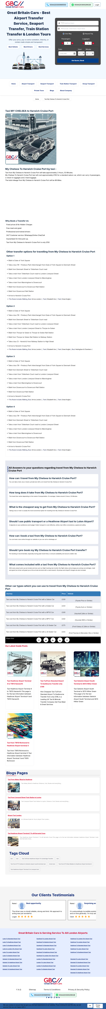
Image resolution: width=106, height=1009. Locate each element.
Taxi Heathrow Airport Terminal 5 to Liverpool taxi (25, 869)
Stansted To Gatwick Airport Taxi (79, 969)
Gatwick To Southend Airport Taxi (12, 969)
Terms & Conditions (52, 990)
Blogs (52, 90)
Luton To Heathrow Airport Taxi (12, 942)
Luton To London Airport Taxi (11, 952)
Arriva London (36, 299)
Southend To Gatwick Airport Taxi (46, 942)
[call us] (56, 5)
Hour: (81, 52)
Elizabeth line (51, 299)
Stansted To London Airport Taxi (79, 966)
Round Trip (89, 34)
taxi (12, 858)
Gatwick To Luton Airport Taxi (11, 966)
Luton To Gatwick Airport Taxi (11, 955)
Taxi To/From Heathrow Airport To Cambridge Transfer (37, 858)
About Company (66, 90)
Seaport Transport (47, 84)
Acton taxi (52, 864)
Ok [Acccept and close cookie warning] (90, 1005)
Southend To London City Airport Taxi (47, 955)
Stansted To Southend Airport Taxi (80, 962)
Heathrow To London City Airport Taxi (81, 938)
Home (13, 84)
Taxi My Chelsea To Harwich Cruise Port (56, 99)
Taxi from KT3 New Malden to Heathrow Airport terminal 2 (75, 864)
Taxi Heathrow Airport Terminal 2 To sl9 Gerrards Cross (26, 833)
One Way (68, 34)
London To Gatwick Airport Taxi (46, 969)
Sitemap (32, 990)
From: (62, 23)
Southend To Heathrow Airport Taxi (47, 952)
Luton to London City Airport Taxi (12, 949)
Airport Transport (28, 84)
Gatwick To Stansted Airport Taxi (12, 959)
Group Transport (89, 84)
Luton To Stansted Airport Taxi (11, 938)
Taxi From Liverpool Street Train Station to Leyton (24, 797)
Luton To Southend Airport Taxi (12, 945)
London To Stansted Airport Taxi (46, 959)
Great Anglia (66, 299)
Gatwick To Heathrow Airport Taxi (12, 962)
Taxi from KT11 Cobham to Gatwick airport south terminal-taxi (28, 864)
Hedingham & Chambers (83, 349)
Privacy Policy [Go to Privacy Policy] (98, 1006)
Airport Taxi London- (15, 815)
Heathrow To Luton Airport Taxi (79, 949)
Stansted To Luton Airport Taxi (79, 959)
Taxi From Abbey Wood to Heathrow (20, 779)
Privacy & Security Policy (79, 990)
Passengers (65, 39)
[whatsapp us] (81, 5)
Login (97, 5)
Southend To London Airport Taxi (46, 938)
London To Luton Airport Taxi (45, 962)
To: (62, 28)
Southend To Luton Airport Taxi (45, 949)
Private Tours (39, 90)
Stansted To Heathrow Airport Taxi (80, 972)
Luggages (86, 39)
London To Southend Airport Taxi (46, 966)
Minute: (90, 52)
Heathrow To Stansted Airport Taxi (80, 945)
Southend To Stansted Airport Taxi (46, 945)
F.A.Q (18, 990)
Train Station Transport (68, 84)
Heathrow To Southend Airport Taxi (80, 952)
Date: (60, 49)
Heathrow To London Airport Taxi (80, 942)
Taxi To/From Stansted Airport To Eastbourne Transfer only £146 (52, 684)
